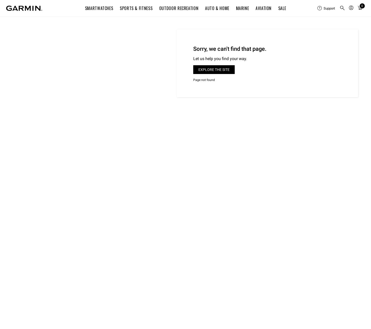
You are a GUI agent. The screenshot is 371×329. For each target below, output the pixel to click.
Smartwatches (99, 8)
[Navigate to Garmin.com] (24, 8)
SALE (282, 8)
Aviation (264, 8)
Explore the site (214, 70)
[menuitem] (326, 8)
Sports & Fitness (136, 8)
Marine (242, 8)
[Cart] (360, 8)
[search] (342, 8)
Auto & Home (217, 8)
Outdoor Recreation (179, 8)
